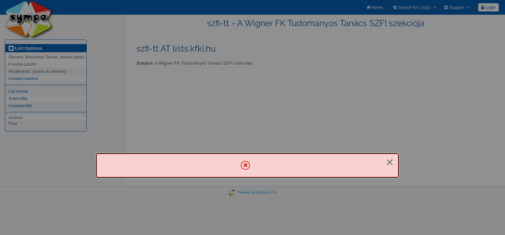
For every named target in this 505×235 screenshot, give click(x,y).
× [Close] (389, 162)
